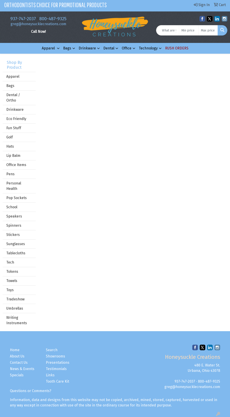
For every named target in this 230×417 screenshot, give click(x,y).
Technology (148, 48)
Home (15, 350)
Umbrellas (14, 308)
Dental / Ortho (13, 97)
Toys (10, 290)
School (11, 207)
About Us (17, 356)
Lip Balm (13, 155)
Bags (67, 48)
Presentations (57, 362)
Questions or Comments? (30, 391)
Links (50, 375)
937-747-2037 (23, 18)
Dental (108, 48)
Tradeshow (15, 299)
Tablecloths (15, 253)
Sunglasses (15, 244)
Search (52, 350)
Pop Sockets (16, 198)
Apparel (49, 48)
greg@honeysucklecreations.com (38, 24)
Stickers (13, 235)
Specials (17, 375)
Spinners (13, 225)
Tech (10, 262)
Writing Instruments (16, 320)
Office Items (16, 165)
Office (126, 48)
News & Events (22, 369)
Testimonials (56, 369)
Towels (11, 281)
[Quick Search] (167, 30)
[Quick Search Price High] (208, 30)
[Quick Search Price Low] (188, 30)
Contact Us (19, 362)
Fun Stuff (13, 128)
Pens (10, 174)
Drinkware (87, 48)
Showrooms (55, 356)
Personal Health (13, 186)
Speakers (14, 216)
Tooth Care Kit (57, 381)
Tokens (12, 271)
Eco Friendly (16, 119)
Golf (9, 137)
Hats (10, 146)
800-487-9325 (52, 18)
